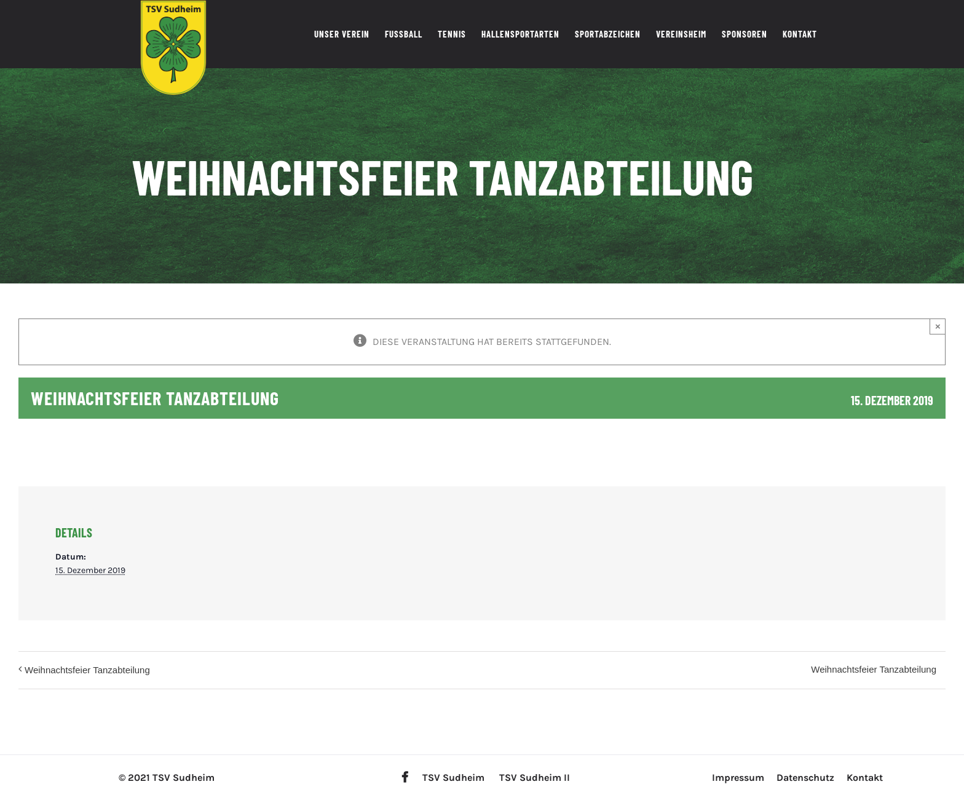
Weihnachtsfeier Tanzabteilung (87, 670)
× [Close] (938, 326)
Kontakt (865, 777)
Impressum (738, 777)
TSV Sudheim (453, 777)
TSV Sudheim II (534, 777)
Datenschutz (805, 777)
